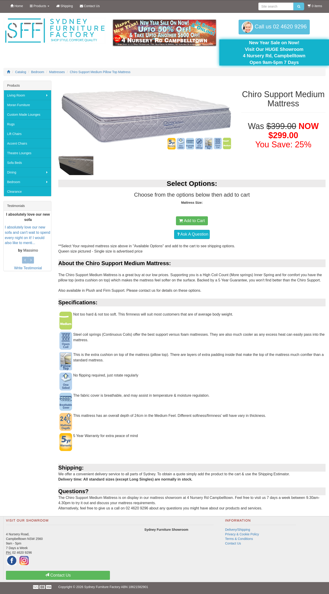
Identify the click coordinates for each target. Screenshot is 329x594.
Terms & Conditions (239, 539)
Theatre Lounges (19, 153)
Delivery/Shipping (237, 529)
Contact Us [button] (58, 575)
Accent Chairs (17, 143)
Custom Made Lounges (23, 114)
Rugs (11, 124)
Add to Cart (192, 220)
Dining (11, 172)
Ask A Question (192, 234)
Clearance (14, 191)
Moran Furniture (18, 105)
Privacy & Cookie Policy (242, 534)
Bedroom (13, 182)
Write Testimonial (28, 268)
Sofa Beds (14, 163)
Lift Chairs (14, 134)
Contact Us (233, 543)
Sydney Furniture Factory (102, 587)
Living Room (16, 95)
